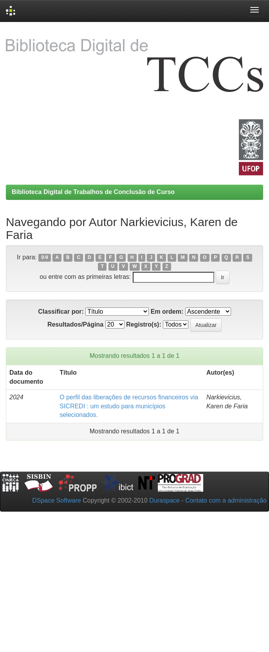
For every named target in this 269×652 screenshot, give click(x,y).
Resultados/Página (75, 324)
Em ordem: (167, 311)
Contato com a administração (226, 500)
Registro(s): (143, 324)
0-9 (44, 257)
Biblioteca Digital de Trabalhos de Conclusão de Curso (93, 192)
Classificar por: (60, 311)
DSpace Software (56, 500)
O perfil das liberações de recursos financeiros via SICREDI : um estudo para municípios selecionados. (129, 406)
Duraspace (164, 500)
